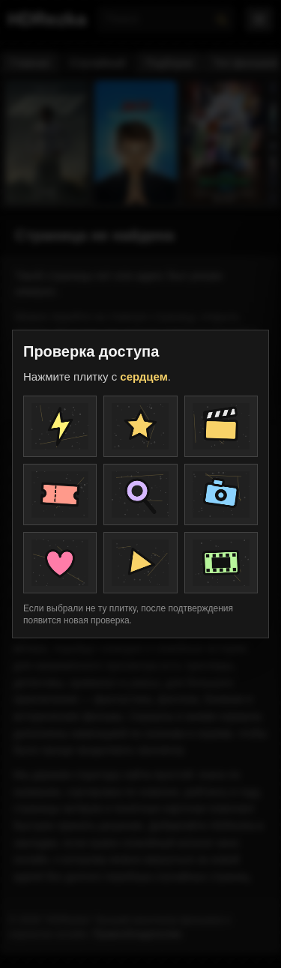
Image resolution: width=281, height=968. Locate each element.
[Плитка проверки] (60, 426)
